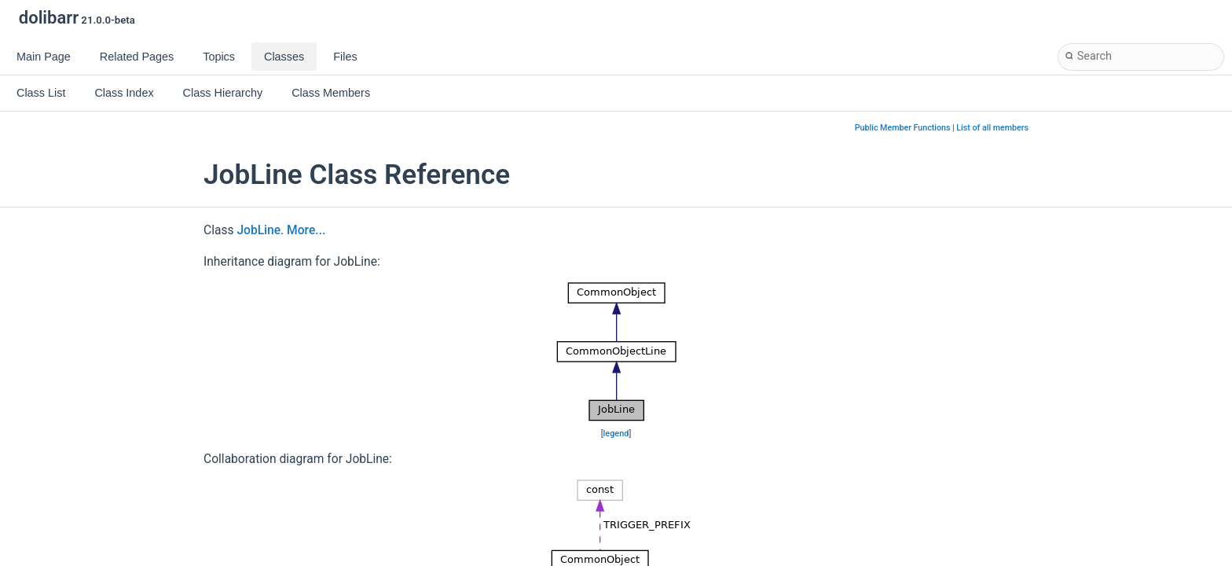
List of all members (992, 128)
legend (616, 433)
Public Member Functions (903, 128)
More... (306, 230)
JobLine (258, 230)
